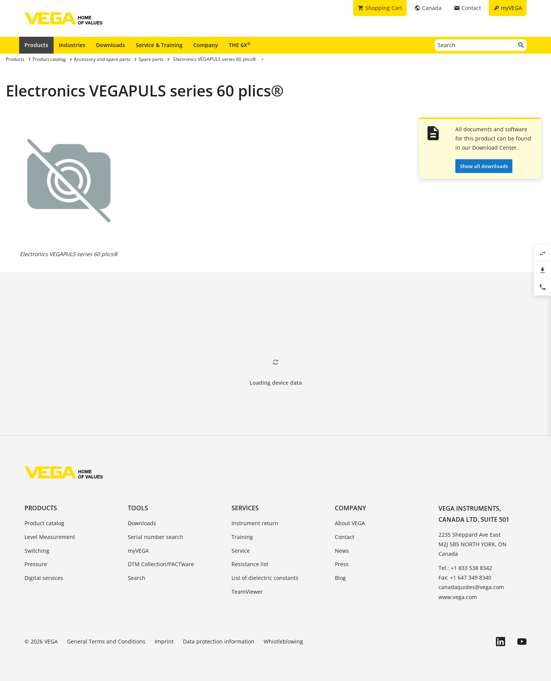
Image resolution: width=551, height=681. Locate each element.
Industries (72, 45)
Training (242, 537)
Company (205, 45)
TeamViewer (247, 591)
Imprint (164, 641)
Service (240, 550)
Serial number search (155, 537)
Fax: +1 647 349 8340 (465, 577)
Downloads (110, 45)
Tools (138, 508)
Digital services (43, 577)
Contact (344, 537)
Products (36, 45)
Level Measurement (49, 537)
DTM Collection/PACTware (161, 564)
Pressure (35, 564)
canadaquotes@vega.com (471, 587)
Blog (340, 577)
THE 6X (240, 45)
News (342, 550)
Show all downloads (484, 166)
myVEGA (138, 550)
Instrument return (254, 523)
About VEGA (350, 523)
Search (136, 577)
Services (245, 508)
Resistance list (249, 564)
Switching (36, 550)
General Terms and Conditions (106, 641)
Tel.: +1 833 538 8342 (465, 568)
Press (342, 564)
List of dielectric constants (264, 577)
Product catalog (44, 523)
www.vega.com (458, 597)
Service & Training (159, 45)
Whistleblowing (283, 641)
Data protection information (218, 641)
